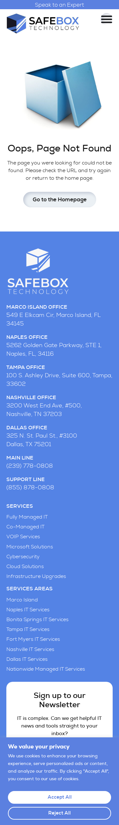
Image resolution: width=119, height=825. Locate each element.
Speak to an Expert (59, 5)
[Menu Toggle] (107, 19)
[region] (59, 781)
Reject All (59, 813)
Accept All (60, 797)
